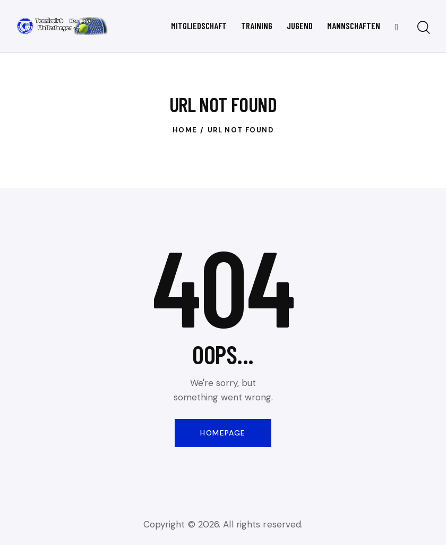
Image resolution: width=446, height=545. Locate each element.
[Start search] (423, 28)
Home (185, 130)
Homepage (222, 433)
